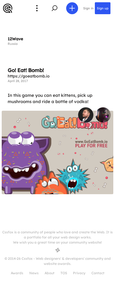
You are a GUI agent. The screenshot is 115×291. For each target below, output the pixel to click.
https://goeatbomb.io (29, 76)
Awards (17, 273)
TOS (63, 273)
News (34, 273)
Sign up (102, 8)
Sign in (88, 8)
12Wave (15, 38)
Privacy (79, 273)
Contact (97, 273)
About (50, 273)
